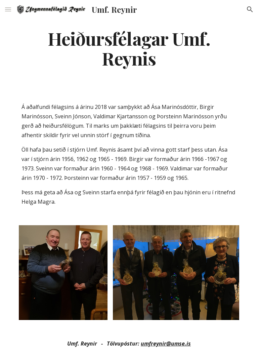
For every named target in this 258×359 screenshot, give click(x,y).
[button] (8, 9)
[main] (129, 48)
